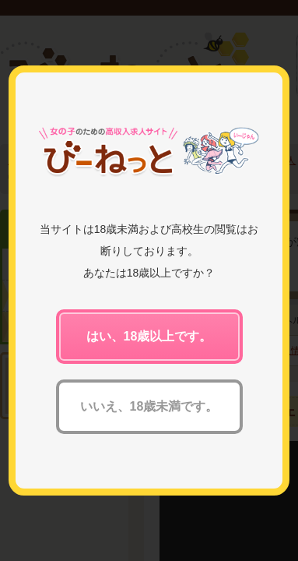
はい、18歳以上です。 (149, 336)
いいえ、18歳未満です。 (149, 406)
